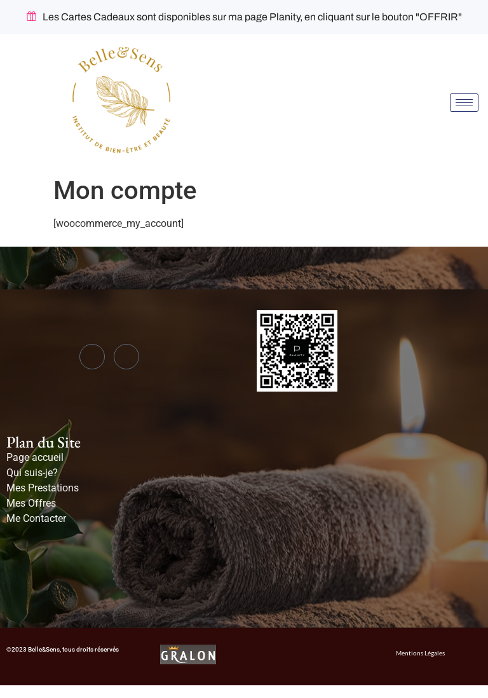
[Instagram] (126, 356)
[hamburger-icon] (464, 102)
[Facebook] (92, 356)
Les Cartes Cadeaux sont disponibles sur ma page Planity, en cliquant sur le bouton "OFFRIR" (244, 17)
